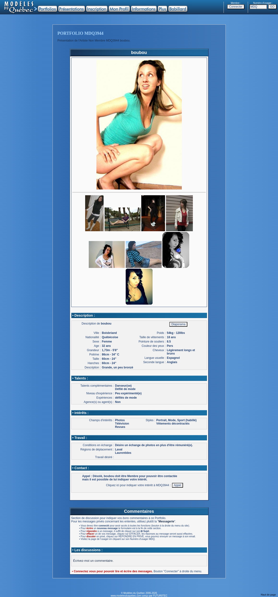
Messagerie (166, 521)
